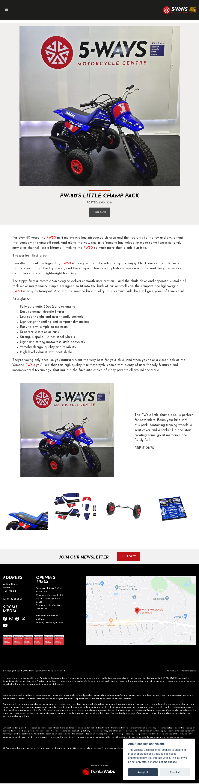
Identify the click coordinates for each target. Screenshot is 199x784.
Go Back (99, 212)
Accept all (143, 772)
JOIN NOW (129, 556)
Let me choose (168, 762)
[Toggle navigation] (6, 10)
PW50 (51, 238)
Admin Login (170, 672)
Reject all (175, 772)
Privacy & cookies (188, 672)
